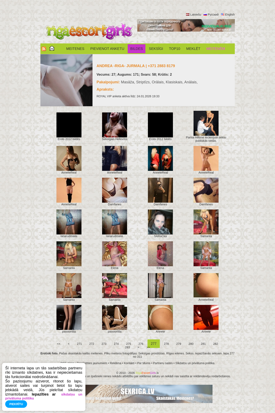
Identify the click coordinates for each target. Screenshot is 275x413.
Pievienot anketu (107, 49)
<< (58, 343)
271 (79, 343)
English (230, 14)
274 (116, 343)
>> (148, 347)
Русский (213, 14)
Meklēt (193, 49)
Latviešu (195, 14)
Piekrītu (16, 404)
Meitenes (75, 49)
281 (203, 343)
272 (92, 343)
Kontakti (129, 363)
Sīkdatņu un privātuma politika (195, 363)
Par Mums (143, 363)
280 (191, 343)
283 (127, 347)
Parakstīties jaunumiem (92, 363)
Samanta (206, 236)
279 (178, 343)
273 (104, 343)
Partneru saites (163, 363)
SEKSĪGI (156, 49)
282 (215, 343)
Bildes (136, 49)
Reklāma (115, 363)
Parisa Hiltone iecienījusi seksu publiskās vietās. (206, 139)
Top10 (174, 49)
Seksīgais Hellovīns (114, 139)
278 (166, 343)
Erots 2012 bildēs (69, 139)
